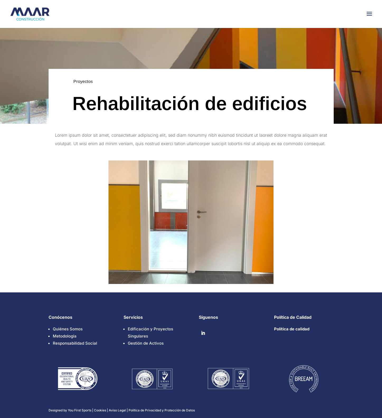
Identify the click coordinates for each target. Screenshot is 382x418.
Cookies (100, 410)
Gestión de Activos (146, 343)
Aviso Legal (117, 410)
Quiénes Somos (68, 328)
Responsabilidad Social (75, 343)
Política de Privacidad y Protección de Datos (162, 410)
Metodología (65, 336)
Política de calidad (291, 328)
